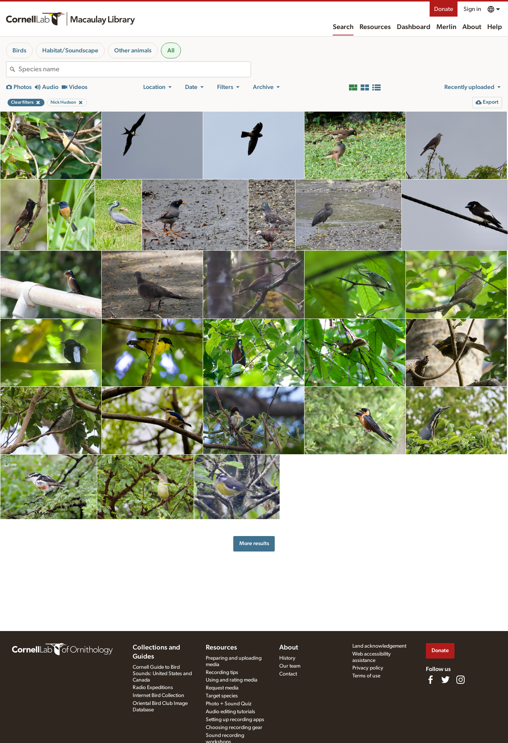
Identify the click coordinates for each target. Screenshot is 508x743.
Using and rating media (231, 680)
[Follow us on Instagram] (460, 679)
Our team (289, 666)
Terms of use (366, 676)
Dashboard (413, 27)
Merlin (446, 27)
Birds (19, 50)
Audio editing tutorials (230, 711)
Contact (288, 674)
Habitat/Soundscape (70, 50)
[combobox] (134, 69)
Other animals (132, 50)
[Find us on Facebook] (430, 679)
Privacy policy (367, 668)
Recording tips (222, 672)
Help (494, 27)
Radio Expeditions (153, 687)
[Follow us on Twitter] (445, 679)
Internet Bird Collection (158, 695)
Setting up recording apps (235, 719)
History (287, 658)
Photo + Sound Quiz (228, 703)
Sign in (472, 9)
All (170, 50)
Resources (375, 27)
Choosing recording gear (234, 727)
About (471, 27)
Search (343, 27)
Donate (443, 9)
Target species (222, 696)
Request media (222, 688)
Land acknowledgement (379, 646)
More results (254, 543)
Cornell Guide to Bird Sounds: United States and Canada (162, 674)
